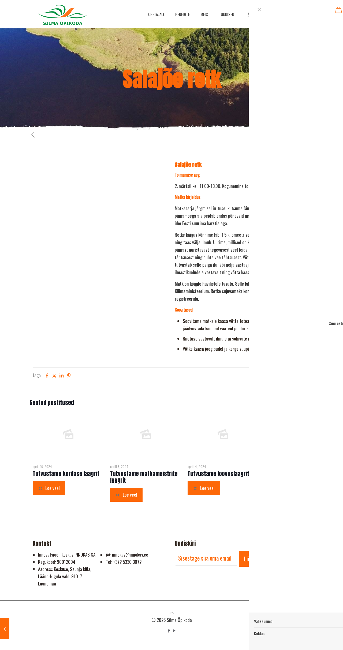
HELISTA (293, 13)
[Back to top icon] (171, 612)
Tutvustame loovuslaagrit (218, 473)
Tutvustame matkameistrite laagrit (144, 477)
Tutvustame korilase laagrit (66, 473)
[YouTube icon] (174, 630)
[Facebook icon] (169, 630)
